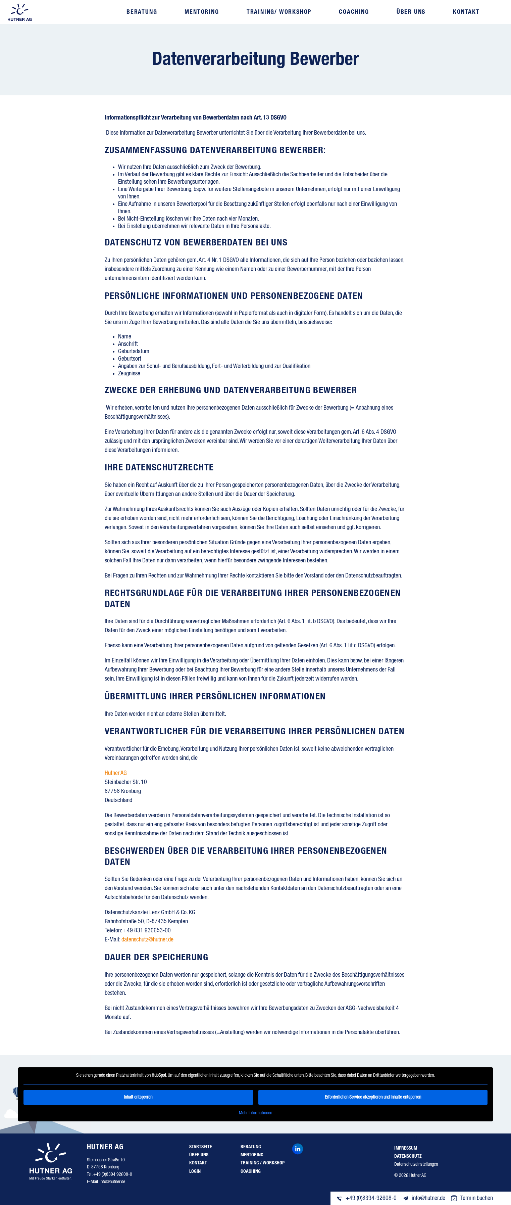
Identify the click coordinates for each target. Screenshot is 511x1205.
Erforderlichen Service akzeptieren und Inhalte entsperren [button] (373, 1097)
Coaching (354, 12)
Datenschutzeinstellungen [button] (416, 1164)
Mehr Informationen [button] (255, 1112)
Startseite (200, 1147)
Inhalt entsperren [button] (138, 1097)
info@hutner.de (112, 1181)
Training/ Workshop (279, 12)
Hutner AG (116, 773)
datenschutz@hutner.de (147, 940)
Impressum (405, 1148)
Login (195, 1171)
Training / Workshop (263, 1163)
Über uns (410, 12)
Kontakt (466, 12)
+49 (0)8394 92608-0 (112, 1174)
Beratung (142, 12)
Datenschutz (408, 1156)
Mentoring (202, 12)
